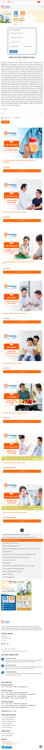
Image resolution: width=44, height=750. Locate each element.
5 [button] (22, 24)
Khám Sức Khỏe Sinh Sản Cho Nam (12, 363)
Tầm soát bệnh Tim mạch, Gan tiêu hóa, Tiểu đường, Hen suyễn (19, 554)
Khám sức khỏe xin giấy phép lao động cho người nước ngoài (18, 565)
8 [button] (28, 24)
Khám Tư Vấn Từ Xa (8, 574)
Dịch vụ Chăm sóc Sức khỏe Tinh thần (12, 571)
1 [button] (15, 24)
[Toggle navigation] (42, 7)
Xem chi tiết (22, 170)
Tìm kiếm (5, 122)
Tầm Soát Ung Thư (7, 551)
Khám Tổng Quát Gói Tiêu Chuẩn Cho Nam (14, 212)
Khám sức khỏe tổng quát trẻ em (11, 546)
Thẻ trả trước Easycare (8, 577)
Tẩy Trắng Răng (7, 563)
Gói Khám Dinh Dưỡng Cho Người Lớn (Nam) (15, 413)
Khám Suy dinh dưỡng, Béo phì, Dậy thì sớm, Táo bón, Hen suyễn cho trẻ (21, 549)
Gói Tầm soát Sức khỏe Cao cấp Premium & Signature (16, 534)
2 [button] (17, 24)
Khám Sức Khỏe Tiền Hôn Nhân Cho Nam (14, 313)
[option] (22, 16)
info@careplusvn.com (11, 744)
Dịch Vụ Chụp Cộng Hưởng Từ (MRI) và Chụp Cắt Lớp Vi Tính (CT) (19, 537)
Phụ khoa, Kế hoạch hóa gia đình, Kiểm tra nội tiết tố (16, 557)
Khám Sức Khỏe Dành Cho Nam (11, 540)
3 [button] (19, 24)
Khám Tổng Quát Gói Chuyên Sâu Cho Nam (15, 512)
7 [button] (26, 24)
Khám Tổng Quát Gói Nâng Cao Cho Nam (14, 462)
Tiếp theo (13, 51)
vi (40, 2)
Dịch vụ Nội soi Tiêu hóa (9, 560)
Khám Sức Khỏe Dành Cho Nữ (10, 543)
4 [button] (21, 24)
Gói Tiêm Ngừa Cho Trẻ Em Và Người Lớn (13, 568)
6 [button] (24, 24)
